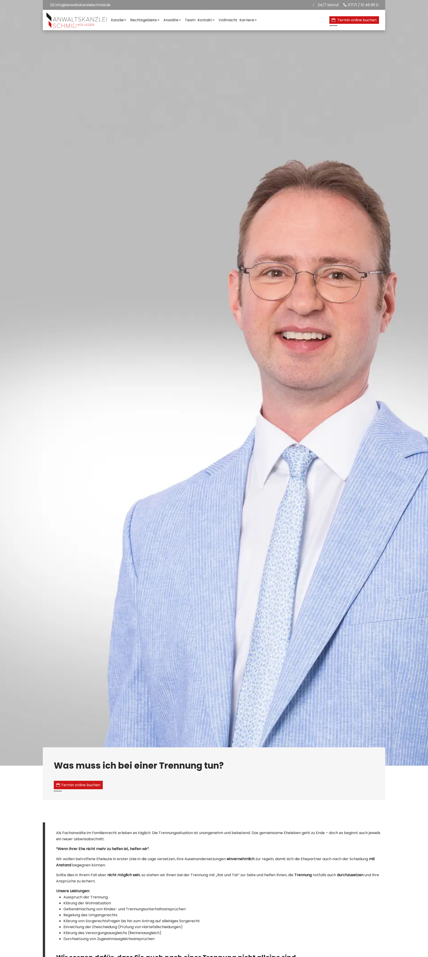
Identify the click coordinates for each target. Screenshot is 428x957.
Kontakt (205, 20)
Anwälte (170, 20)
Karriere (246, 20)
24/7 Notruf (328, 5)
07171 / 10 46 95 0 (363, 5)
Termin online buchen (357, 20)
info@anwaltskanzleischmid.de (83, 5)
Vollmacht (228, 20)
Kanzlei (117, 20)
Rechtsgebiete (143, 20)
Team (190, 20)
